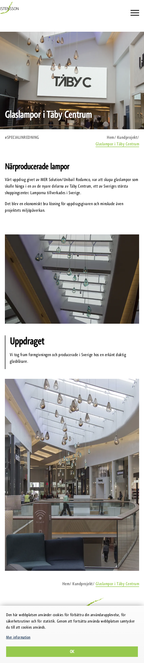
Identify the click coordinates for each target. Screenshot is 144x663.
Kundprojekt (127, 137)
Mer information (18, 637)
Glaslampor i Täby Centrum (117, 144)
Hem (110, 137)
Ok (72, 651)
